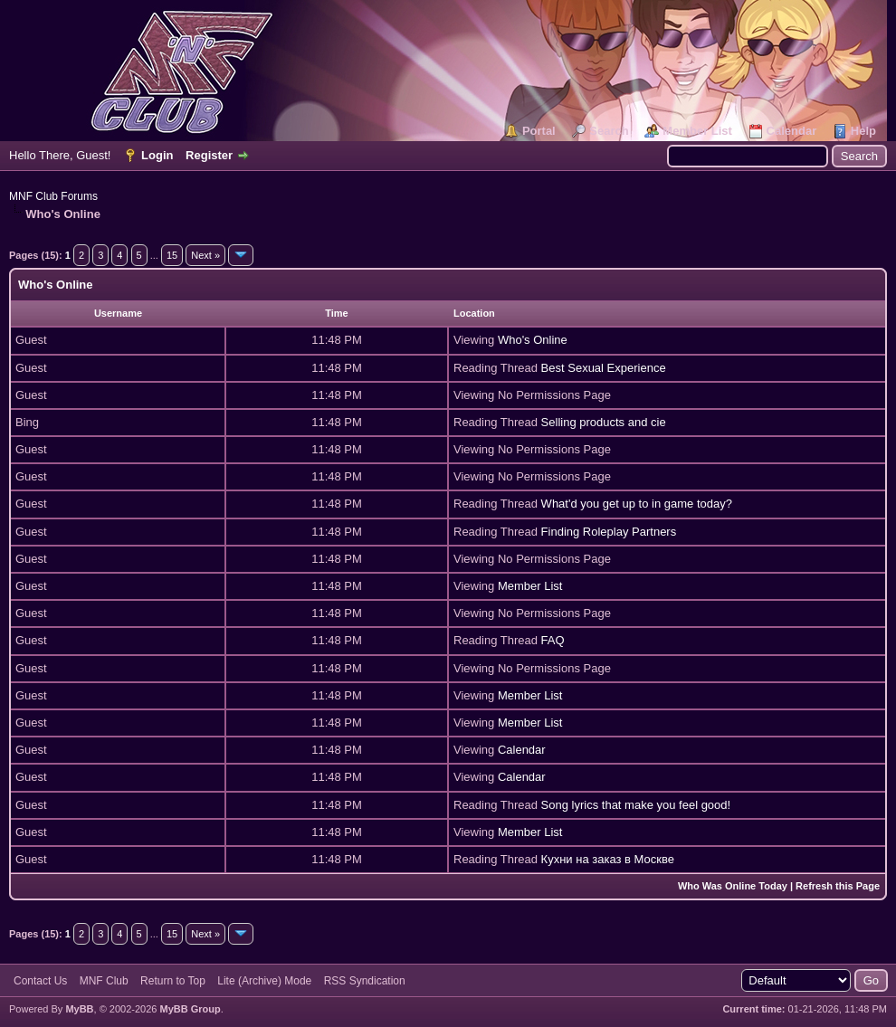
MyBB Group (189, 1008)
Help (863, 131)
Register (209, 155)
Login (157, 155)
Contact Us (40, 981)
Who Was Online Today (732, 885)
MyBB (79, 1008)
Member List (697, 131)
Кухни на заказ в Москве (607, 859)
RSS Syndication (364, 981)
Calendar (792, 131)
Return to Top (172, 981)
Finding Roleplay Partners (609, 531)
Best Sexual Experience (603, 368)
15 (172, 255)
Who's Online (532, 340)
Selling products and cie (603, 422)
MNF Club (104, 981)
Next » (205, 255)
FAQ (553, 640)
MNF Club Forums (53, 196)
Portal (539, 131)
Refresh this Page (838, 885)
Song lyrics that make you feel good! (636, 805)
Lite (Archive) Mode (264, 981)
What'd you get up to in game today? (636, 503)
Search (608, 131)
